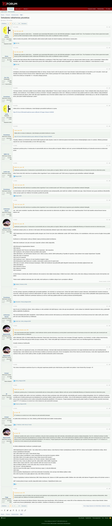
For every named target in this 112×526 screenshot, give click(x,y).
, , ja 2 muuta (23, 424)
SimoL (6, 56)
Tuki (103, 518)
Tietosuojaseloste (96, 518)
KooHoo (4, 20)
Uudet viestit (4, 11)
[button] (21, 8)
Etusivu (4, 9)
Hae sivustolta (11, 11)
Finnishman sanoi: (18, 492)
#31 (109, 219)
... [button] (16, 23)
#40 (109, 488)
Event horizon (8, 84)
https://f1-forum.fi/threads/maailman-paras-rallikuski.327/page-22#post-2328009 (33, 112)
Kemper (6, 373)
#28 (109, 163)
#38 (109, 408)
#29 (109, 180)
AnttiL (6, 35)
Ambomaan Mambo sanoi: (20, 330)
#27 (109, 145)
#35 (109, 347)
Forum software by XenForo (56, 521)
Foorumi (10, 9)
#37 (109, 385)
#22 (109, 47)
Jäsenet (25, 9)
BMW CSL (6, 154)
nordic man (7, 171)
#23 (109, 69)
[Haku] (108, 8)
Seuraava (24, 23)
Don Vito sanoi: (18, 31)
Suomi (3, 518)
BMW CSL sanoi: (18, 167)
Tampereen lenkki (7, 43)
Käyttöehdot (88, 518)
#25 (109, 105)
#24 (109, 88)
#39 (109, 429)
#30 (109, 200)
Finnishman (6, 96)
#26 (109, 126)
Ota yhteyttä (81, 518)
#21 (109, 27)
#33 (109, 306)
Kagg (6, 497)
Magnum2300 (6, 228)
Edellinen (4, 23)
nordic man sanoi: (18, 185)
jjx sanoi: (16, 412)
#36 (109, 364)
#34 (109, 325)
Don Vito (6, 77)
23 (19, 23)
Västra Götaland (7, 381)
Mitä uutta (17, 9)
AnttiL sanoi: (17, 130)
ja (20, 380)
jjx (6, 393)
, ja (21, 284)
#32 (109, 288)
